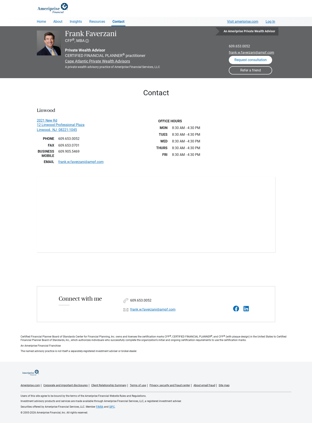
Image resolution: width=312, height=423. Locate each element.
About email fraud (204, 385)
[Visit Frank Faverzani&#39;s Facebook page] (236, 308)
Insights (76, 21)
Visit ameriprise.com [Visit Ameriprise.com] (242, 21)
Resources (97, 21)
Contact (118, 21)
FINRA (99, 406)
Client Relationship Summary (108, 385)
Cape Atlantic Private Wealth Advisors (97, 61)
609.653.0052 (239, 46)
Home (41, 21)
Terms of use (138, 385)
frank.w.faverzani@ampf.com (251, 52)
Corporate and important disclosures (65, 385)
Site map (224, 385)
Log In (270, 21)
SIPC (112, 406)
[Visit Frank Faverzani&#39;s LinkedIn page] (246, 308)
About (57, 21)
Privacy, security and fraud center (170, 385)
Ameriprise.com (30, 385)
